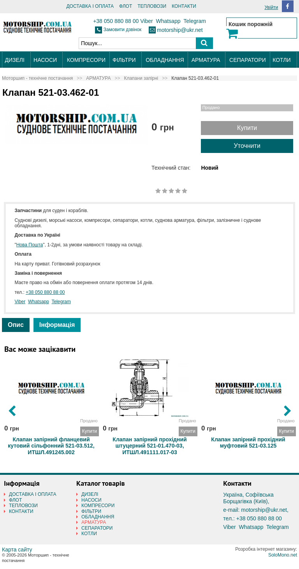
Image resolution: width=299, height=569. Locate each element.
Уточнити (247, 145)
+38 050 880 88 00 (116, 21)
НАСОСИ (45, 60)
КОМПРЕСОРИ (86, 60)
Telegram (194, 21)
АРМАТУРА (206, 60)
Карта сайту (17, 549)
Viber (146, 21)
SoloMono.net (282, 555)
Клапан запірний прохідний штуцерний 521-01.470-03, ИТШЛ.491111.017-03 (149, 441)
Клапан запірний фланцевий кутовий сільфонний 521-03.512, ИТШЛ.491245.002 (51, 441)
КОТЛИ (281, 60)
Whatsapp (168, 21)
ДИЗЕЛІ (14, 60)
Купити (247, 128)
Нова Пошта (29, 245)
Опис (16, 324)
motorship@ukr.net (180, 30)
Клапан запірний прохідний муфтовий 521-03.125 (248, 441)
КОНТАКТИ (184, 6)
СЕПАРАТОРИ (247, 60)
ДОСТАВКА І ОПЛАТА (90, 6)
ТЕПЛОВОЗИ (151, 6)
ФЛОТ (125, 6)
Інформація (57, 324)
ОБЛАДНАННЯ (165, 60)
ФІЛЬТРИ (124, 60)
